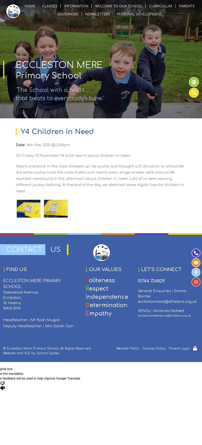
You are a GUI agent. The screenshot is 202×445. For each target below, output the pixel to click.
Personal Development (139, 14)
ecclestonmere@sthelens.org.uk (167, 302)
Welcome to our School (118, 6)
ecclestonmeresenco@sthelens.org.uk (164, 315)
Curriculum (160, 6)
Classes (49, 6)
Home (30, 6)
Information (76, 6)
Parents (187, 6)
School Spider (48, 353)
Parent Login (179, 348)
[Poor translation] (2, 385)
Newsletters (97, 14)
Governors (68, 14)
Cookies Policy (154, 348)
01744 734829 (151, 281)
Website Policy (127, 348)
